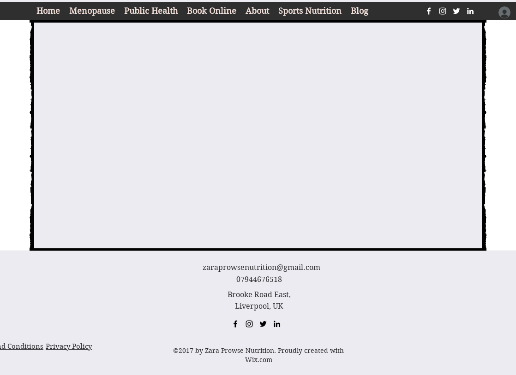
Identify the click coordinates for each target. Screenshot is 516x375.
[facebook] (428, 11)
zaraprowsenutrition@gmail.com (261, 267)
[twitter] (456, 11)
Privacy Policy (69, 346)
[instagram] (442, 11)
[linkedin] (470, 11)
